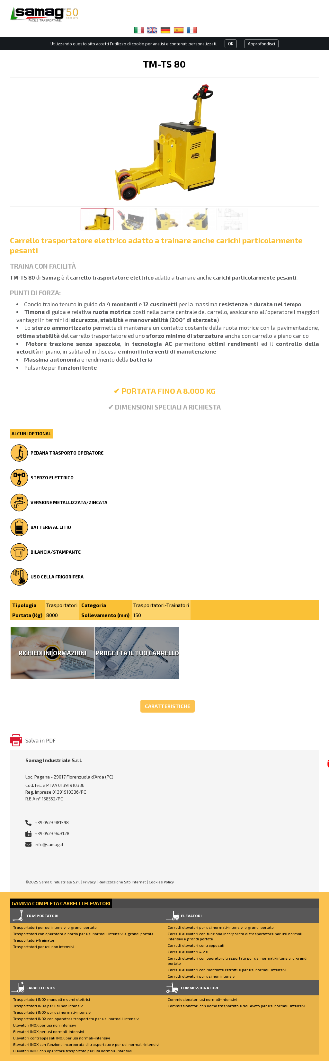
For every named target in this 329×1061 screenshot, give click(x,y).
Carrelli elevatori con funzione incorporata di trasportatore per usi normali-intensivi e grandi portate (236, 936)
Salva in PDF (40, 740)
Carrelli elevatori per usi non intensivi (202, 976)
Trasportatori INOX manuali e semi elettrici (51, 999)
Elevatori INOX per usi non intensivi (44, 1025)
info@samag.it (49, 844)
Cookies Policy (161, 882)
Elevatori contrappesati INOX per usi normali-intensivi (61, 1038)
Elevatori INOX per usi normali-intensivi (48, 1031)
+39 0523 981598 (52, 822)
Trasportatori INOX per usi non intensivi (48, 1005)
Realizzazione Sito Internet (122, 882)
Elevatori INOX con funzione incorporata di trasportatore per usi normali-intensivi (86, 1044)
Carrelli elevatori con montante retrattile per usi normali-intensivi (227, 969)
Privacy (89, 882)
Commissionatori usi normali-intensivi (202, 999)
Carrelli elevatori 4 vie (188, 951)
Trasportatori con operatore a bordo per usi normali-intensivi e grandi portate (83, 933)
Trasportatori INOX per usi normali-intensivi (52, 1012)
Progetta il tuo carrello (137, 653)
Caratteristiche (167, 706)
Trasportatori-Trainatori (34, 940)
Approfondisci (261, 43)
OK (230, 43)
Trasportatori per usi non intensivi (43, 946)
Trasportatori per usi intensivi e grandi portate (55, 927)
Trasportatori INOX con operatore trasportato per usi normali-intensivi (76, 1018)
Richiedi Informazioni (52, 653)
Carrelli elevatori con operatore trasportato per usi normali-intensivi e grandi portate (237, 960)
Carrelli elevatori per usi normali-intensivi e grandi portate (221, 927)
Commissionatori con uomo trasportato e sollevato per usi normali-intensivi (236, 1005)
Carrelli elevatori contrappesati (196, 945)
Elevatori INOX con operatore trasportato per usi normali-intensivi (72, 1050)
